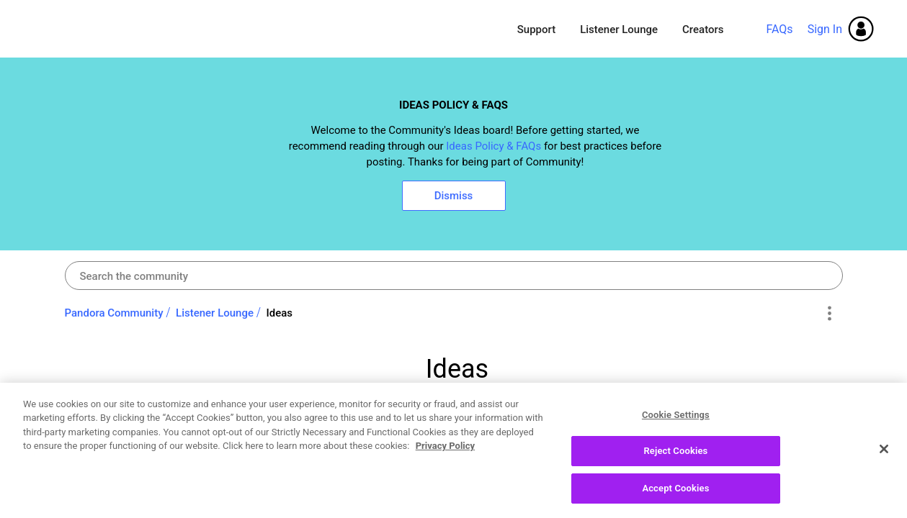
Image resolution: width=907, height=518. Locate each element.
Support (536, 29)
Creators (702, 29)
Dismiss (453, 195)
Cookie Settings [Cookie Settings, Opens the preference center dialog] (676, 422)
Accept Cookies (675, 496)
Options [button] (829, 313)
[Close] (884, 456)
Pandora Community (131, 29)
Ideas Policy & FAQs (493, 146)
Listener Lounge (619, 29)
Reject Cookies (675, 458)
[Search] (454, 275)
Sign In (825, 29)
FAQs (779, 29)
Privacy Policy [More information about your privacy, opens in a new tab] (445, 453)
